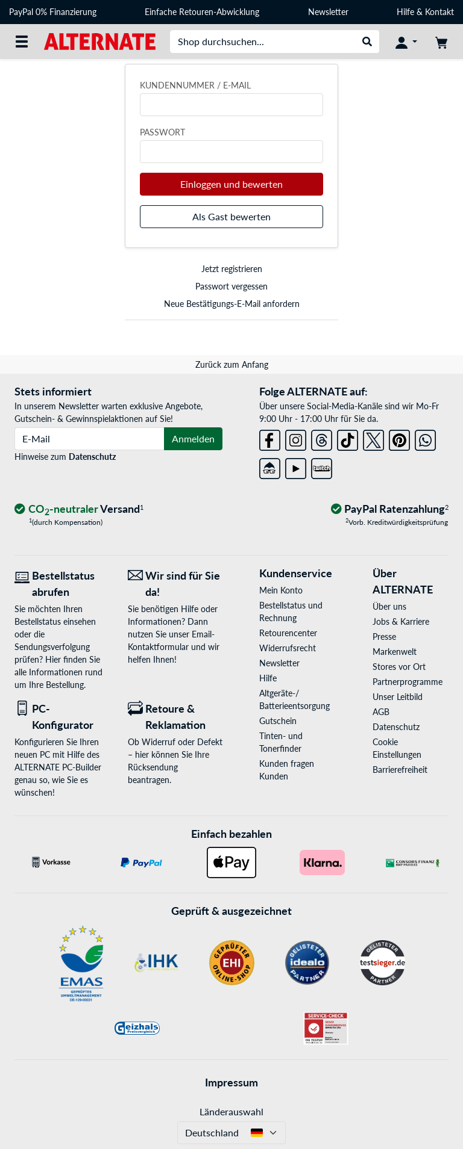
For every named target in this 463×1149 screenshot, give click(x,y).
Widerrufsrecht (287, 648)
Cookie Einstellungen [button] (397, 748)
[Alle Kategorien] (21, 41)
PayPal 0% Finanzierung (52, 12)
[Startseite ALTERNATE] (100, 41)
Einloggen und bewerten (231, 184)
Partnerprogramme (408, 682)
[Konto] (406, 41)
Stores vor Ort (399, 666)
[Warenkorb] (441, 41)
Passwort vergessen (231, 286)
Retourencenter (288, 633)
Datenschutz (92, 456)
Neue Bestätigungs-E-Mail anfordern (232, 304)
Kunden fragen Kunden (286, 769)
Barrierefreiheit (400, 769)
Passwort (162, 132)
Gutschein (278, 721)
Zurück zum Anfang (231, 364)
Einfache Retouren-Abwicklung (202, 12)
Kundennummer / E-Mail (195, 85)
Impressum (231, 1082)
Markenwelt (395, 651)
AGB (381, 712)
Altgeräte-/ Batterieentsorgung (294, 699)
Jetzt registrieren (231, 269)
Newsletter (328, 12)
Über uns (389, 606)
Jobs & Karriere (401, 621)
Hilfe (405, 12)
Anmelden (193, 438)
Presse (384, 636)
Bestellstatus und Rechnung (291, 611)
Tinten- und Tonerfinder (281, 742)
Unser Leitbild (398, 697)
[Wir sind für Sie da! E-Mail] (175, 584)
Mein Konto (281, 590)
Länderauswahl (231, 1111)
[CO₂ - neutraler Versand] (78, 509)
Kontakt (439, 12)
